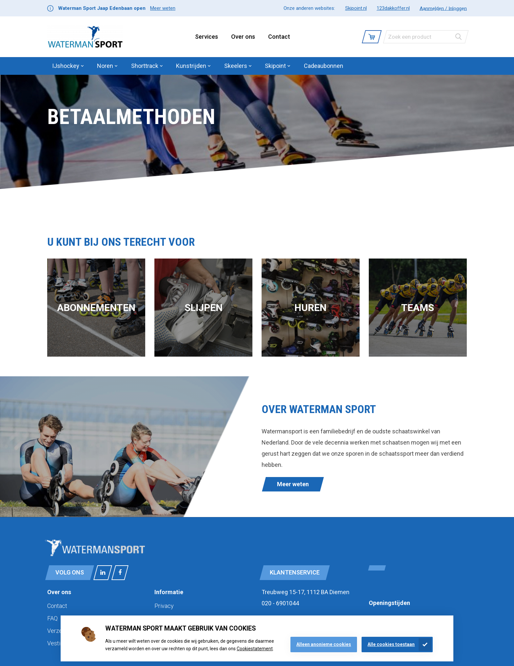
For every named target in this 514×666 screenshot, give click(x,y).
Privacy (164, 605)
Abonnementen (96, 307)
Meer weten (162, 8)
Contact (279, 36)
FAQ (52, 618)
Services (206, 36)
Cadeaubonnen (323, 65)
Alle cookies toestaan (391, 644)
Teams (417, 307)
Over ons (243, 36)
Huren (310, 307)
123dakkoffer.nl (393, 8)
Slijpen (204, 307)
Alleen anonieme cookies (323, 644)
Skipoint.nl (356, 8)
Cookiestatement (255, 648)
